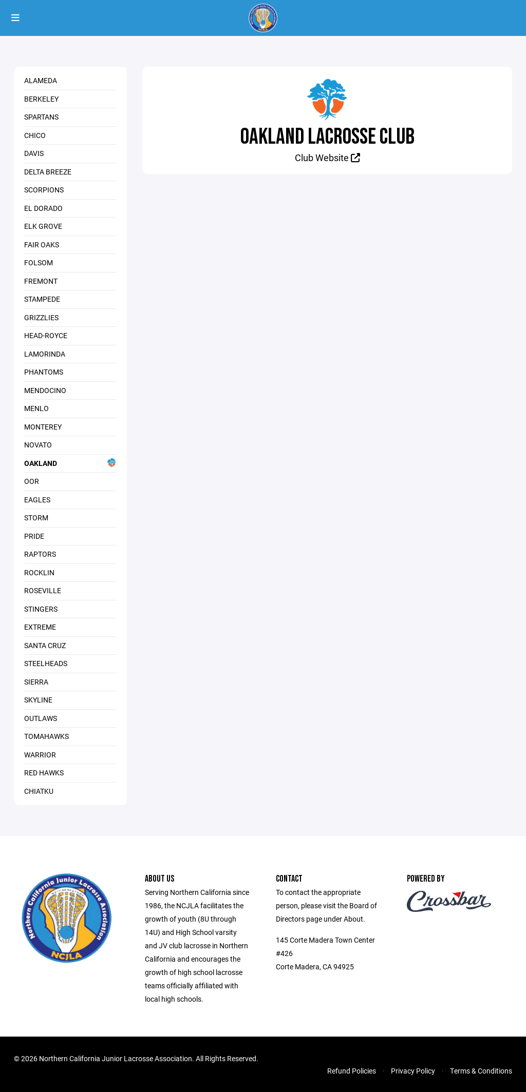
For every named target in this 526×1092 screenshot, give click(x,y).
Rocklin (39, 572)
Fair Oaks (41, 244)
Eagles (37, 499)
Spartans (41, 117)
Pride (34, 536)
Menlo (36, 408)
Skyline (38, 700)
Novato (38, 445)
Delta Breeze (47, 172)
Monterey (43, 427)
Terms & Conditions (481, 1071)
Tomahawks (46, 736)
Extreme (40, 627)
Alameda (40, 80)
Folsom (38, 262)
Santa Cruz (45, 645)
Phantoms (43, 372)
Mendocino (45, 390)
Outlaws (40, 718)
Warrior (40, 754)
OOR (31, 481)
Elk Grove (43, 226)
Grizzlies (41, 317)
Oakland (70, 463)
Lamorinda (44, 354)
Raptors (40, 554)
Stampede (42, 299)
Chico (35, 135)
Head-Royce (45, 335)
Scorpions (44, 189)
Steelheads (45, 663)
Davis (34, 153)
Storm (36, 517)
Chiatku (38, 791)
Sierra (36, 682)
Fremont (41, 281)
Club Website (327, 157)
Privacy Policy (413, 1071)
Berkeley (41, 99)
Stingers (41, 609)
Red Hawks (44, 772)
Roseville (42, 590)
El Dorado (43, 208)
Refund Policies (351, 1071)
